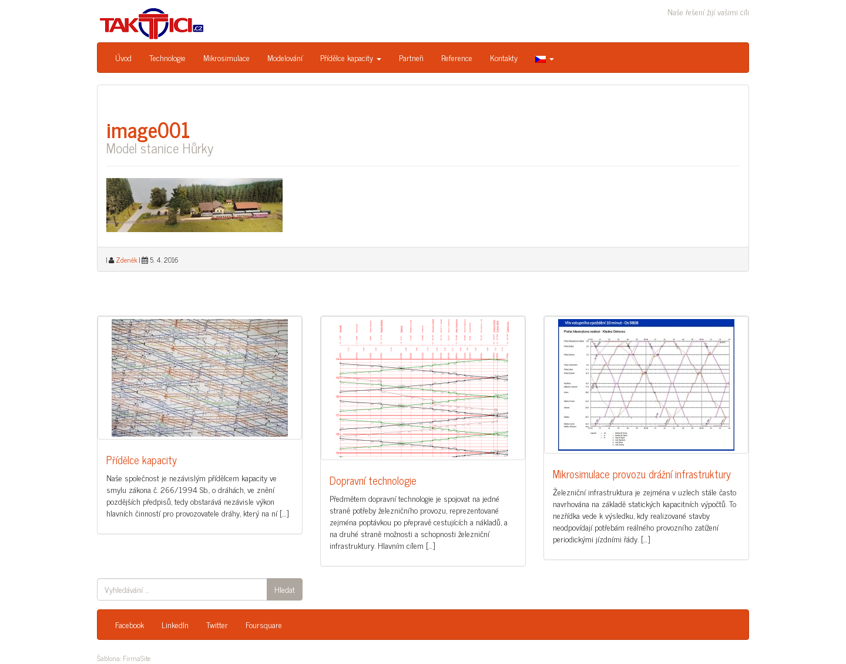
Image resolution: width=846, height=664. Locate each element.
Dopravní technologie (373, 480)
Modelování (285, 57)
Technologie (167, 57)
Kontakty (504, 57)
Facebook (129, 624)
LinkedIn (175, 624)
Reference (456, 57)
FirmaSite (136, 658)
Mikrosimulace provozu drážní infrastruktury (642, 473)
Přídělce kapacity (350, 57)
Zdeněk (126, 260)
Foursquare (264, 624)
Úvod (123, 57)
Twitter (217, 624)
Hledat (284, 589)
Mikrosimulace (226, 57)
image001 (148, 129)
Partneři (411, 57)
